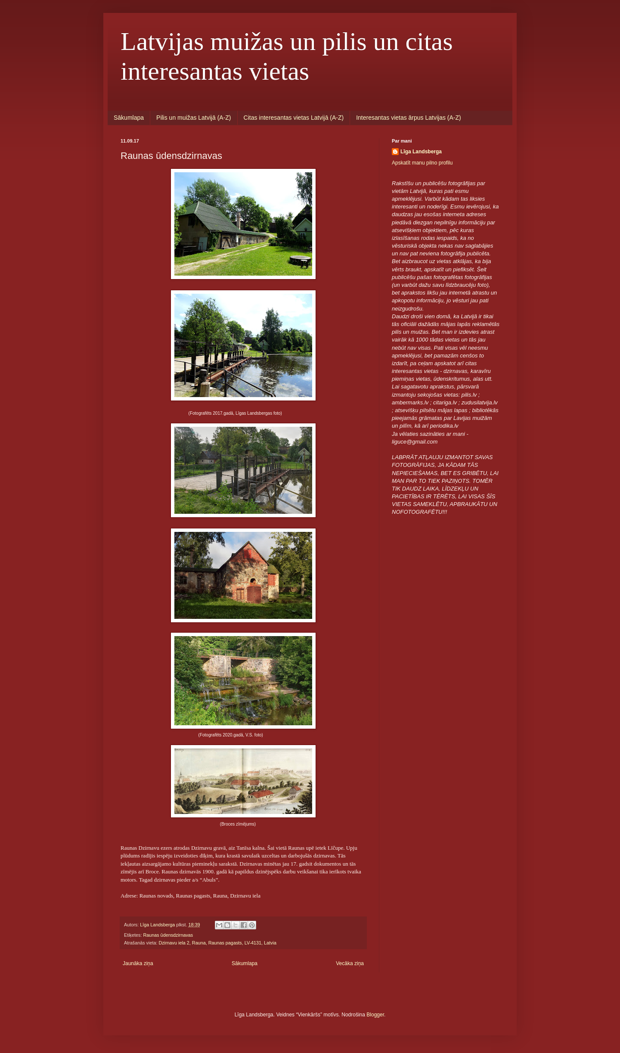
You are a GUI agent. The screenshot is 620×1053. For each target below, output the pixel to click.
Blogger (375, 1015)
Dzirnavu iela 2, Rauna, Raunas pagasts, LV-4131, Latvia (217, 942)
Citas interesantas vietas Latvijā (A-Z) (294, 117)
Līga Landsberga (421, 152)
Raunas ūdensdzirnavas (168, 935)
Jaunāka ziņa (138, 963)
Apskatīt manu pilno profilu (422, 163)
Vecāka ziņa (350, 963)
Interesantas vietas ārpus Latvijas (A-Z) (408, 117)
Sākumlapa (129, 117)
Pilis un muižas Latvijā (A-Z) (193, 117)
